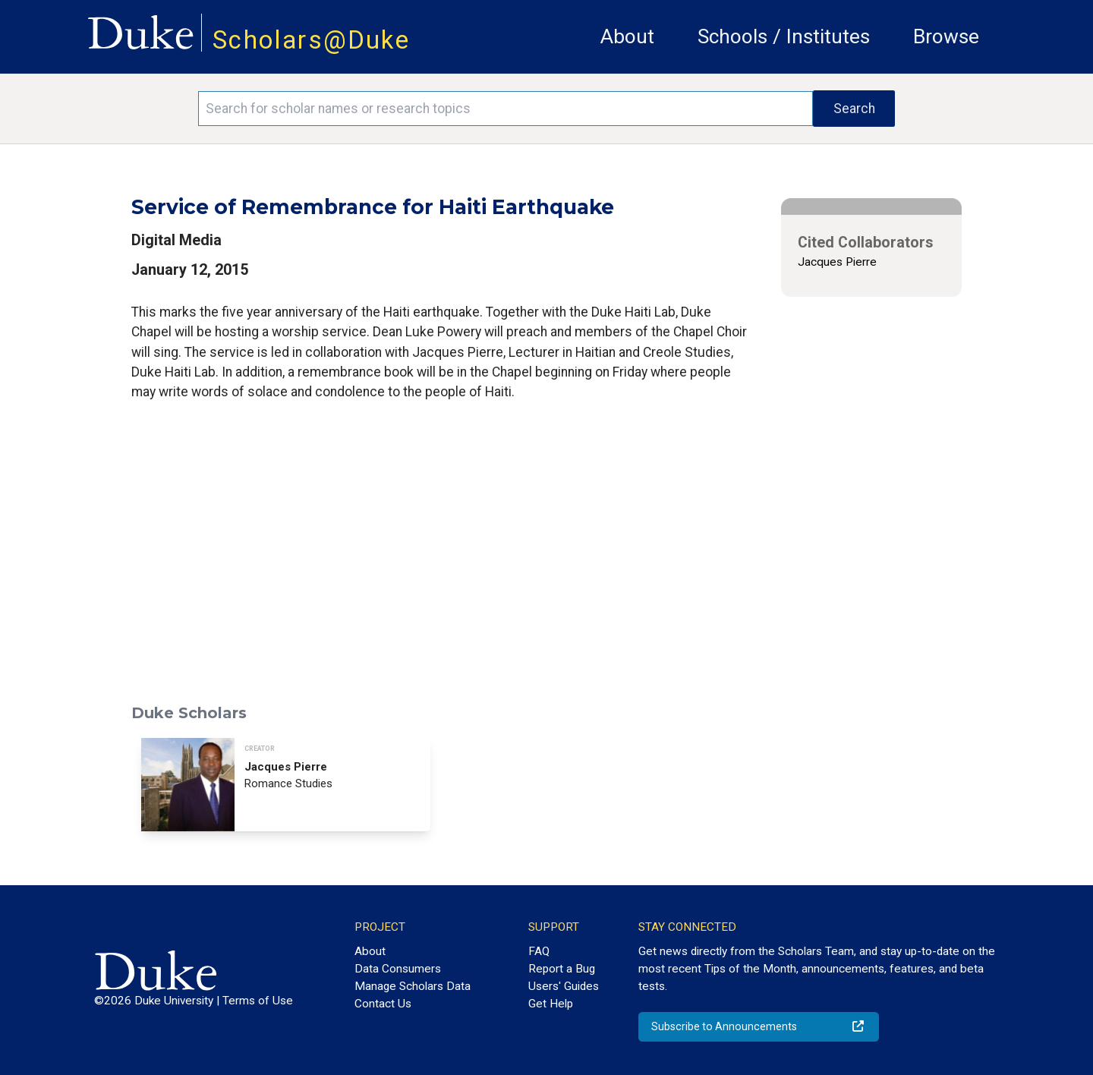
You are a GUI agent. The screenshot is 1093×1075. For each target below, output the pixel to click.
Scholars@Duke (311, 40)
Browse (946, 36)
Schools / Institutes (784, 36)
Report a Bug (561, 969)
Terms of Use (257, 1000)
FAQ (539, 951)
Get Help (550, 1003)
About (627, 36)
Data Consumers (397, 969)
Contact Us (382, 1003)
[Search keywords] (505, 108)
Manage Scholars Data (412, 986)
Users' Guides (563, 986)
